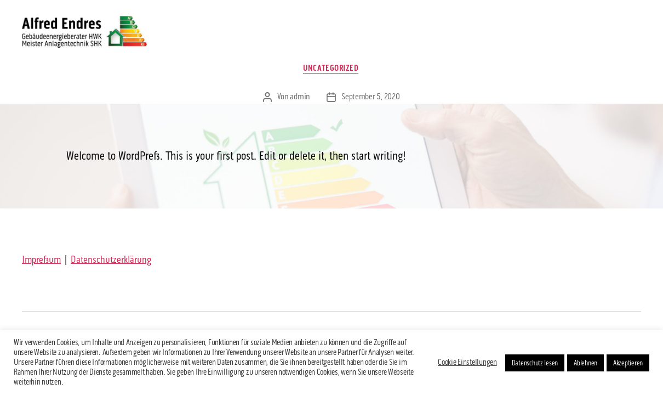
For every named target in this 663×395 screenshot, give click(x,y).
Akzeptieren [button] (628, 363)
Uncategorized (331, 71)
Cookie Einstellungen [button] (467, 362)
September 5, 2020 (370, 100)
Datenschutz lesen (535, 363)
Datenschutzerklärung (111, 263)
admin (300, 100)
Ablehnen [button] (585, 363)
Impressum (41, 263)
